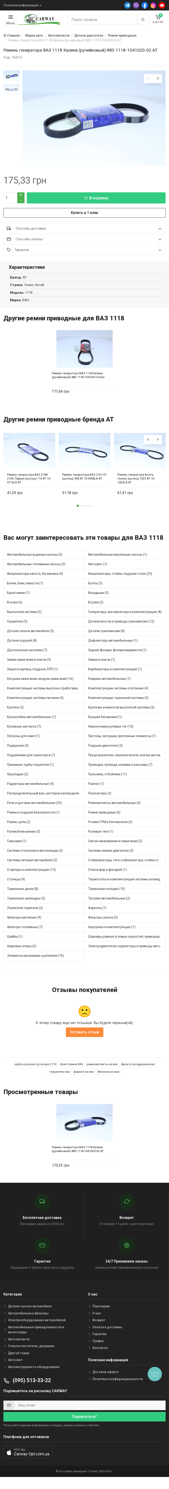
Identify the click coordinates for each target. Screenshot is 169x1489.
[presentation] (148, 78)
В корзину (96, 200)
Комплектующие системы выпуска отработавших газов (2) (46, 691)
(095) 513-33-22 (27, 1383)
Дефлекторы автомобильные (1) (113, 643)
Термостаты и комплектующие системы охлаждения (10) (127, 882)
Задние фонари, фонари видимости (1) (117, 653)
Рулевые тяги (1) (100, 834)
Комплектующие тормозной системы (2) (118, 700)
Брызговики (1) (18, 595)
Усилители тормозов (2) (25, 910)
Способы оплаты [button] (85, 242)
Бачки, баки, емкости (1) (25, 586)
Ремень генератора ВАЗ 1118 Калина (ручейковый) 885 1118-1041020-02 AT (78, 1151)
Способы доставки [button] (85, 231)
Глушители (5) (17, 624)
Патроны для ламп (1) (23, 739)
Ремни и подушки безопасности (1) (33, 815)
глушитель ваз (60, 1074)
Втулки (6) (14, 605)
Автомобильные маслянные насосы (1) (117, 557)
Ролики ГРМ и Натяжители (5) (110, 824)
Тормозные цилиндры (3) (26, 901)
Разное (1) (96, 786)
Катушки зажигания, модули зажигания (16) (40, 681)
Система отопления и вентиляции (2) (35, 853)
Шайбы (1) (14, 939)
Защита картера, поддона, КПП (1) (32, 672)
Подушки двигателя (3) (105, 748)
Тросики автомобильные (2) (109, 901)
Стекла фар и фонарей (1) (107, 872)
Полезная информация (21, 5)
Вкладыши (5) (98, 595)
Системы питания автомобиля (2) (32, 863)
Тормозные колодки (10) (106, 891)
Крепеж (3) (15, 710)
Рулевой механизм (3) (23, 834)
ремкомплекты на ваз (102, 1067)
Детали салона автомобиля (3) (30, 633)
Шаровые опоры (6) (21, 949)
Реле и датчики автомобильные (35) (34, 805)
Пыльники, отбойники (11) (107, 777)
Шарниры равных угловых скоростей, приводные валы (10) (127, 939)
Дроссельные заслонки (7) (27, 653)
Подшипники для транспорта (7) (31, 758)
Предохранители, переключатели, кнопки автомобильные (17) (127, 758)
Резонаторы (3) (99, 796)
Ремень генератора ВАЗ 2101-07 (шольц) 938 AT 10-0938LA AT (84, 479)
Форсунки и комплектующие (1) (111, 930)
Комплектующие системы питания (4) (35, 700)
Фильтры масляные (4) (24, 920)
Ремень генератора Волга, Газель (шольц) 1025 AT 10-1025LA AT (136, 481)
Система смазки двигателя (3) (110, 853)
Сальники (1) (16, 844)
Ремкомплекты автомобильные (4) (114, 805)
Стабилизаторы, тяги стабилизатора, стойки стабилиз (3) (127, 863)
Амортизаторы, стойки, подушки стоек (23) (120, 576)
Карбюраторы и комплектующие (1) (115, 672)
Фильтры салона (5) (103, 920)
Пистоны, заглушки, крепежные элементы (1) (122, 739)
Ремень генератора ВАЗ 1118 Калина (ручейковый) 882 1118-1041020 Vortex (78, 378)
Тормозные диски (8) (22, 891)
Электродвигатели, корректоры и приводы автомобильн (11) (127, 949)
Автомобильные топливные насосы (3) (36, 567)
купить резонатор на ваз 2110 (35, 1067)
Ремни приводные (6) (104, 815)
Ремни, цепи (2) (18, 824)
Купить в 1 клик (84, 215)
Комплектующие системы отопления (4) (118, 691)
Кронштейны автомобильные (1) (31, 719)
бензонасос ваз (108, 1074)
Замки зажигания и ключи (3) (29, 662)
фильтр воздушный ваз (138, 1067)
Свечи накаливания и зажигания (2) (115, 844)
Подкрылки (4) (18, 748)
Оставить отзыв (84, 1035)
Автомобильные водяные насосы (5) (34, 557)
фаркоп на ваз (84, 1074)
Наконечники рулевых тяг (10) (110, 729)
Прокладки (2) (17, 777)
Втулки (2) (95, 605)
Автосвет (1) (97, 567)
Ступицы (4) (16, 882)
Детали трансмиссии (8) (106, 633)
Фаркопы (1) (97, 910)
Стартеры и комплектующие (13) (31, 872)
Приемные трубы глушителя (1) (30, 767)
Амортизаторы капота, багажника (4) (35, 576)
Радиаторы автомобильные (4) (30, 786)
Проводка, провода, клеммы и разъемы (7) (120, 767)
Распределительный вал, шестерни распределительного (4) (46, 796)
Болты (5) (95, 586)
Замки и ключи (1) (101, 662)
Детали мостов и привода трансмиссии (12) (121, 624)
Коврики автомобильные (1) (109, 681)
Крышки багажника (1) (105, 719)
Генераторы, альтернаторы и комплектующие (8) (125, 614)
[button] (78, 508)
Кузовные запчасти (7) (24, 729)
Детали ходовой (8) (22, 643)
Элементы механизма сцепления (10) (35, 958)
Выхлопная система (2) (24, 614)
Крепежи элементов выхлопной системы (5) (121, 710)
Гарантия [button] (85, 252)
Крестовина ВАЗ (71, 1067)
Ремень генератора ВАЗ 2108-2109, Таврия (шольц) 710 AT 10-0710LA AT (29, 481)
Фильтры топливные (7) (25, 930)
